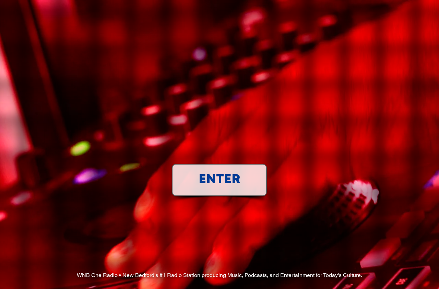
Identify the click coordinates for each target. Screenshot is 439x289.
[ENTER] (219, 180)
